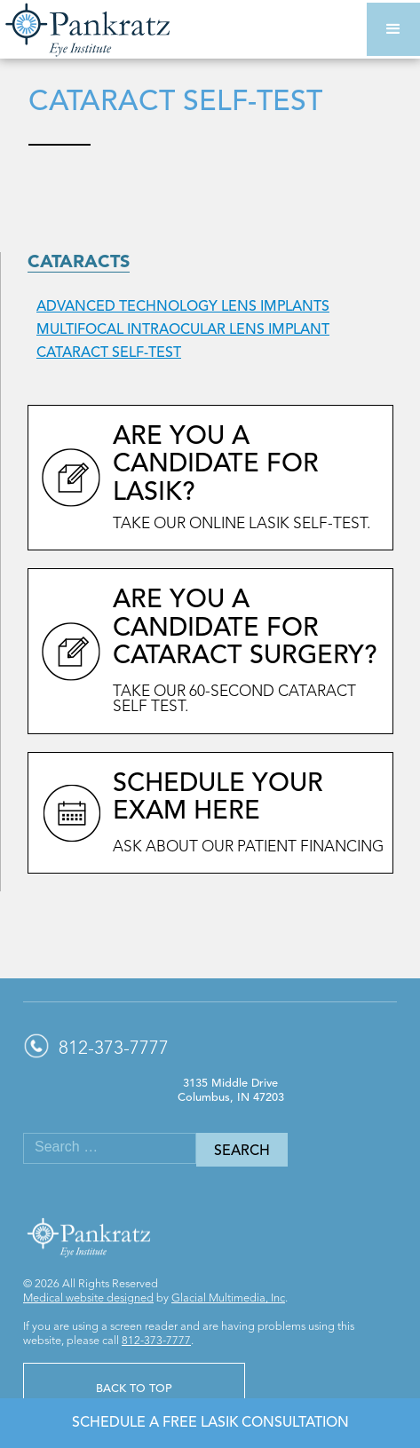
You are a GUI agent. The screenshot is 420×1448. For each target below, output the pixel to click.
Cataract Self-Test (108, 353)
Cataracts (79, 263)
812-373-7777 (156, 1341)
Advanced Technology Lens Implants (182, 307)
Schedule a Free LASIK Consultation (210, 1423)
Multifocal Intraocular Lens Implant (182, 330)
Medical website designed (88, 1298)
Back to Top (134, 1389)
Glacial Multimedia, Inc (228, 1298)
